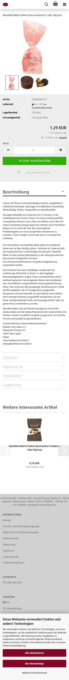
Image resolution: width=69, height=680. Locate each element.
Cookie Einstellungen (13, 562)
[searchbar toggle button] (46, 4)
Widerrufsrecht (10, 538)
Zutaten (10, 357)
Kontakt (7, 520)
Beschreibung (16, 192)
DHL (6, 602)
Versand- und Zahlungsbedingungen (21, 526)
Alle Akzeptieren (34, 652)
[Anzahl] (34, 150)
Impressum (8, 550)
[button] (8, 150)
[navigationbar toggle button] (64, 4)
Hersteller (12, 375)
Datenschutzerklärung (14, 645)
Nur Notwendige (34, 663)
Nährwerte (13, 366)
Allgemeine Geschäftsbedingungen (21, 532)
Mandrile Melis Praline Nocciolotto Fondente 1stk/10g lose (34, 448)
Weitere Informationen (34, 672)
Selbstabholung (12, 608)
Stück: (6, 143)
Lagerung (12, 384)
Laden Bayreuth (11, 556)
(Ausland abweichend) (42, 108)
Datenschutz (9, 544)
